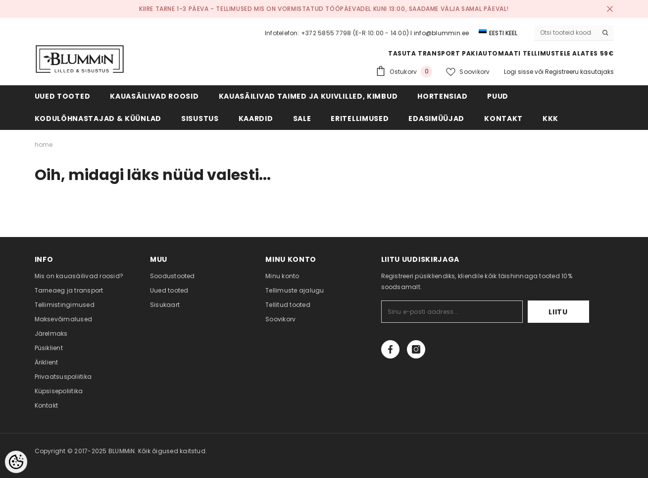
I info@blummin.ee (439, 33)
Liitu (558, 312)
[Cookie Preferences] (16, 462)
